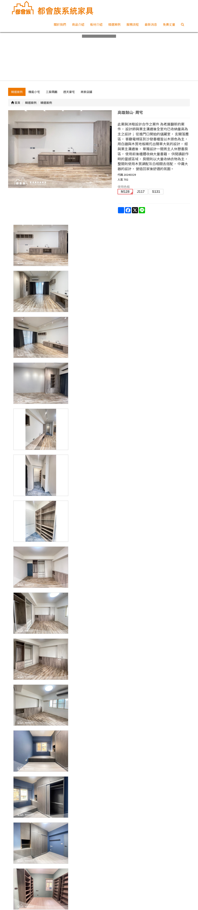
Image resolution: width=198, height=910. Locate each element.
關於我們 (60, 24)
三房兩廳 (51, 92)
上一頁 (99, 820)
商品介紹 (78, 24)
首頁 (15, 103)
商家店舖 (86, 92)
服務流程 (132, 24)
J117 (141, 192)
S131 (156, 192)
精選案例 (114, 24)
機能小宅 (34, 92)
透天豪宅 (69, 92)
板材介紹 (96, 24)
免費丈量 (169, 24)
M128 (125, 192)
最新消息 (151, 24)
